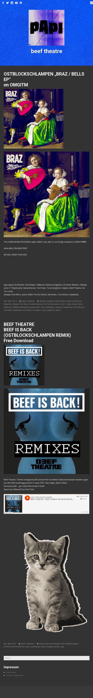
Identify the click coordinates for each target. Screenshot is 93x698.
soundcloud (67, 307)
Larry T (63, 304)
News (23, 301)
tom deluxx (27, 310)
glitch (76, 643)
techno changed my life (50, 646)
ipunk (57, 304)
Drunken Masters (36, 304)
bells (68, 301)
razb (42, 307)
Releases (31, 301)
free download (67, 643)
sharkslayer (50, 307)
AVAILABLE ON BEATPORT (16, 248)
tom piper (37, 310)
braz (80, 301)
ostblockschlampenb (20, 307)
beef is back (44, 643)
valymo (58, 310)
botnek (74, 301)
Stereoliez (8, 310)
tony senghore (48, 310)
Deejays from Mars (20, 304)
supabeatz (17, 310)
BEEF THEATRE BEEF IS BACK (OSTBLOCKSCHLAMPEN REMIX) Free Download (37, 332)
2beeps (43, 301)
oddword (7, 307)
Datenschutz (11, 672)
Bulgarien (7, 304)
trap (62, 646)
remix (27, 646)
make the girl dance (75, 304)
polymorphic (35, 307)
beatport (50, 301)
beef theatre (60, 301)
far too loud (49, 304)
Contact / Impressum (14, 675)
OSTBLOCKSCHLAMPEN (14, 646)
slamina (59, 307)
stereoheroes (79, 307)
